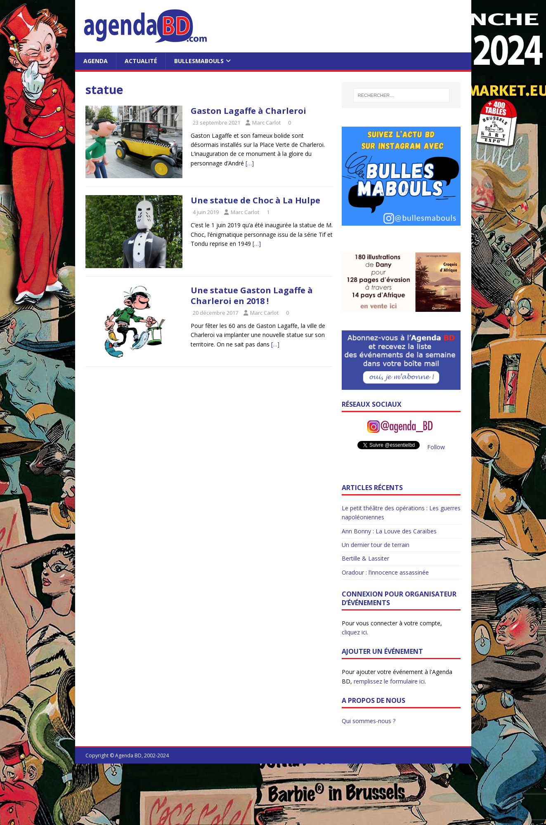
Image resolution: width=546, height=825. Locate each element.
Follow (436, 447)
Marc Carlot (266, 122)
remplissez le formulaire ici (389, 681)
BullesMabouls (199, 61)
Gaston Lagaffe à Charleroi (248, 110)
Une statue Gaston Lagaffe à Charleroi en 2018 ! (252, 295)
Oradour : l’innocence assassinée (385, 572)
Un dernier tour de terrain (375, 545)
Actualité (141, 61)
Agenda (95, 61)
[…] (250, 163)
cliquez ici (354, 632)
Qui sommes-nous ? (368, 721)
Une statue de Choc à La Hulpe (255, 200)
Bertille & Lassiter (365, 558)
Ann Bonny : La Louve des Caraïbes (389, 531)
